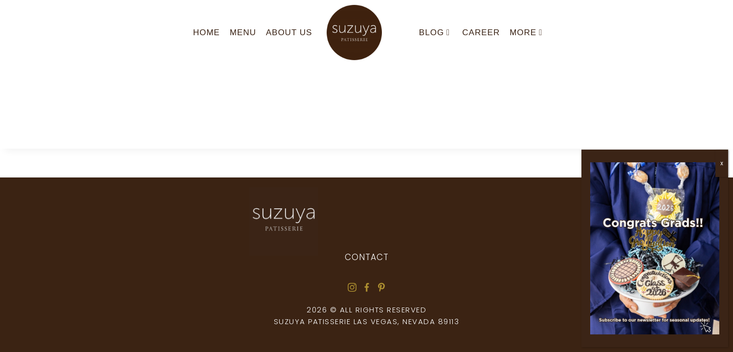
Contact (367, 257)
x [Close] (721, 163)
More (526, 32)
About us (289, 32)
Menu (243, 32)
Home (206, 32)
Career (481, 32)
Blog (434, 32)
